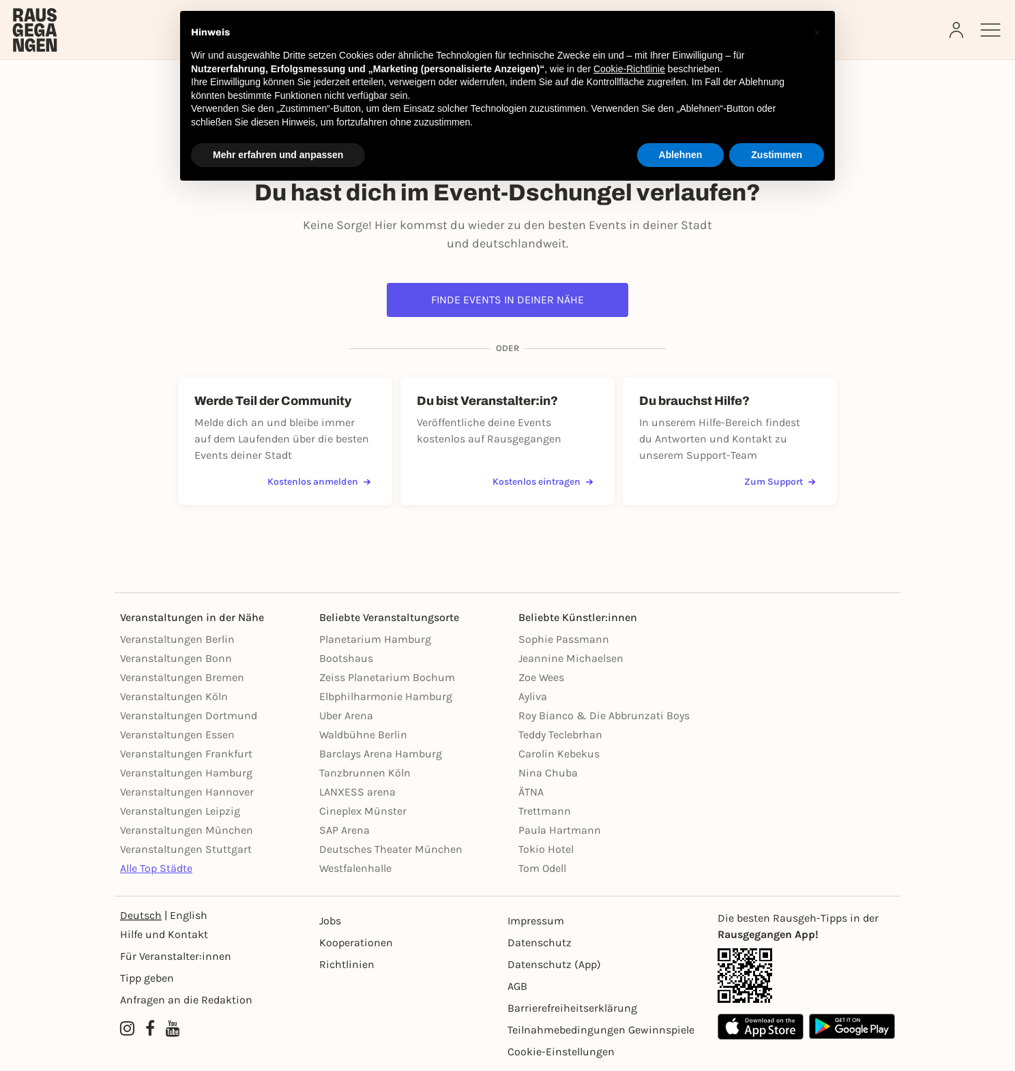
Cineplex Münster (363, 810)
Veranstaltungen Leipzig (180, 810)
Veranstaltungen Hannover (187, 791)
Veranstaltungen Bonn (176, 658)
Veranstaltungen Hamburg (186, 772)
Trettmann (544, 810)
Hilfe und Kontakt (164, 934)
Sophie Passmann (563, 639)
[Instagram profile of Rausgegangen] (127, 1028)
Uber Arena (346, 715)
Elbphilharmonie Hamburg (385, 696)
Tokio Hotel (546, 849)
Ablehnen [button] (681, 154)
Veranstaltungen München (186, 830)
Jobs (330, 920)
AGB (517, 986)
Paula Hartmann (559, 830)
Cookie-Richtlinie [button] (629, 68)
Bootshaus (346, 658)
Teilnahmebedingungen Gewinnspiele (601, 1029)
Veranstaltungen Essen (177, 734)
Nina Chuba (548, 772)
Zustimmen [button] (776, 154)
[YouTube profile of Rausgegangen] (173, 1028)
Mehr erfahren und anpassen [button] (278, 154)
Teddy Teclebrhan (560, 734)
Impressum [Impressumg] (536, 920)
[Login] (958, 30)
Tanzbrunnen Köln (365, 772)
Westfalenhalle (355, 868)
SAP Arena (344, 830)
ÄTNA (531, 791)
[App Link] (806, 975)
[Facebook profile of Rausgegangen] (150, 1028)
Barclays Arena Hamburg (380, 753)
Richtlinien (346, 964)
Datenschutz (540, 942)
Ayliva (532, 696)
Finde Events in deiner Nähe (507, 299)
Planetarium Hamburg (375, 639)
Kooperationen (356, 942)
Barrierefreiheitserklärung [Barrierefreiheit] (572, 1007)
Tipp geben (147, 977)
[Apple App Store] (761, 1026)
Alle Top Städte (156, 868)
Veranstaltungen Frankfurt (186, 753)
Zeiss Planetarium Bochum (387, 677)
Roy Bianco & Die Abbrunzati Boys (604, 715)
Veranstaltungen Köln (174, 696)
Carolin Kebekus (559, 753)
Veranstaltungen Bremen (182, 677)
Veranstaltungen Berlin (177, 639)
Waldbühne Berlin (363, 734)
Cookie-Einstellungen (561, 1051)
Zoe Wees (541, 677)
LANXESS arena (357, 791)
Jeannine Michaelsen (570, 658)
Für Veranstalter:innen (175, 956)
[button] (817, 33)
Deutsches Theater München (390, 849)
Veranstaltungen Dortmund (188, 715)
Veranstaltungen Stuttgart (186, 849)
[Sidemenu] (990, 30)
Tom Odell (542, 868)
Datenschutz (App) (554, 964)
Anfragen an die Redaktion (186, 999)
